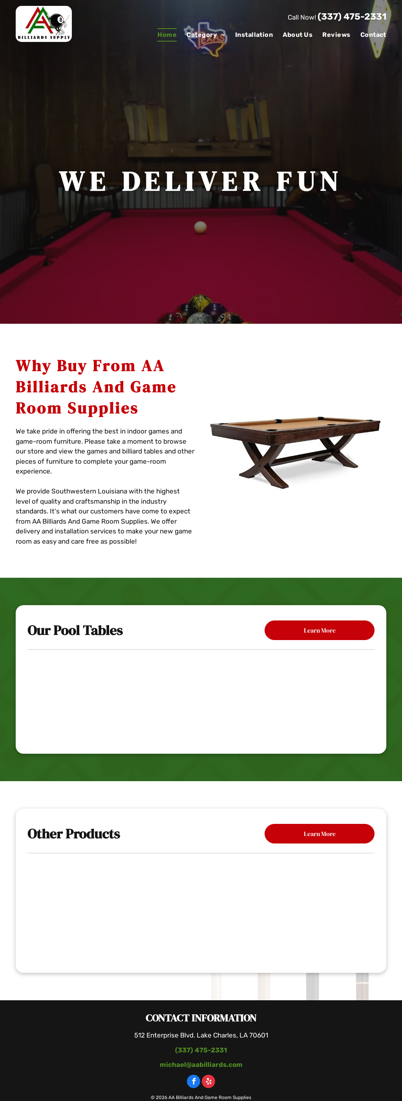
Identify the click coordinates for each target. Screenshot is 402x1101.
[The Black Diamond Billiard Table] (314, 696)
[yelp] (208, 1082)
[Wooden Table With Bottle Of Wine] (200, 909)
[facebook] (193, 1082)
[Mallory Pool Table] (87, 696)
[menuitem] (162, 35)
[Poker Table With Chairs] (85, 909)
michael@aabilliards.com (201, 1064)
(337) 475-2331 (352, 16)
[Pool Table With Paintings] (316, 909)
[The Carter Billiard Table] (201, 696)
